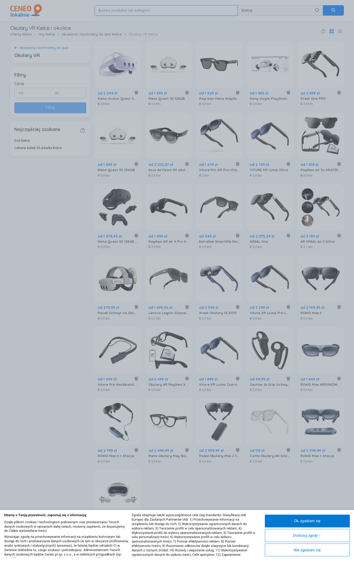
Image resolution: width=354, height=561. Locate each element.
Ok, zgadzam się (307, 521)
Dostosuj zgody (307, 535)
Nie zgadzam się (307, 550)
